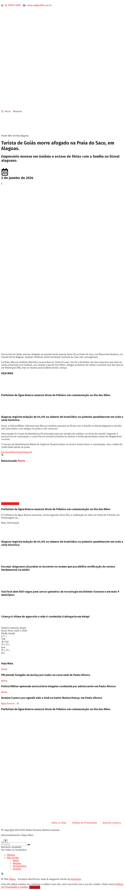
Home (4, 135)
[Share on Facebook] (6, 452)
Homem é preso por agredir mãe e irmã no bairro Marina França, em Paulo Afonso (51, 697)
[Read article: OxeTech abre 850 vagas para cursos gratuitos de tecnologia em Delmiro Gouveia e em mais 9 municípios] (62, 580)
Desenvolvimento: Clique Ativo (17, 835)
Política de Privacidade (84, 822)
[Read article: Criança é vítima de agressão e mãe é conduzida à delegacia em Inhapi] (62, 605)
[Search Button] (29, 844)
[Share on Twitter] (2, 455)
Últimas (11, 855)
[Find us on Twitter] (2, 874)
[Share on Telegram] (27, 452)
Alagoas (24, 135)
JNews (12, 879)
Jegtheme (76, 879)
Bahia (4, 669)
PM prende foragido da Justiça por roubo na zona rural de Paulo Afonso (45, 675)
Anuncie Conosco (112, 822)
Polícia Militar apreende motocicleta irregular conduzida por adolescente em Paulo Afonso (58, 686)
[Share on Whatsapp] (16, 452)
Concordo (34, 887)
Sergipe (17, 868)
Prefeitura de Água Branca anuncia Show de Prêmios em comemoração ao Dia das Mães (55, 395)
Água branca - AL (10, 503)
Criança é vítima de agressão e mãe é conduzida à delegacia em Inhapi (45, 616)
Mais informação (10, 522)
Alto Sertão (14, 135)
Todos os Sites (58, 822)
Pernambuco (20, 866)
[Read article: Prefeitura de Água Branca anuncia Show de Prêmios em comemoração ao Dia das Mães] (62, 384)
